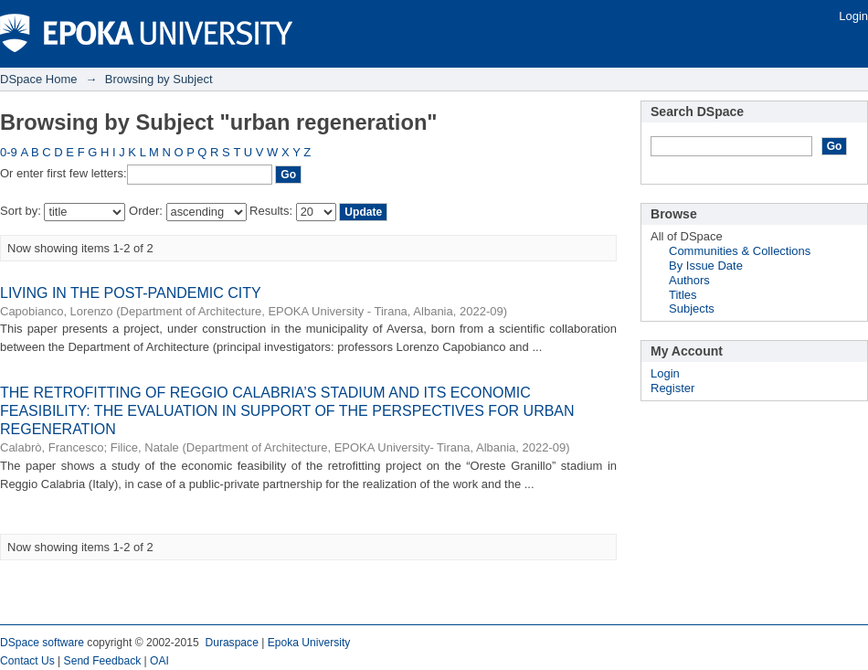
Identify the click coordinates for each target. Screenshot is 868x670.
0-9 (8, 152)
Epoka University (309, 642)
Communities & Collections (739, 251)
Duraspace (231, 642)
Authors (689, 280)
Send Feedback (103, 660)
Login (853, 16)
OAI (159, 660)
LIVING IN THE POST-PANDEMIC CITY (130, 293)
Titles (683, 295)
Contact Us (27, 660)
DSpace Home (39, 79)
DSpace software (42, 642)
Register (672, 388)
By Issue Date (706, 265)
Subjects (692, 308)
